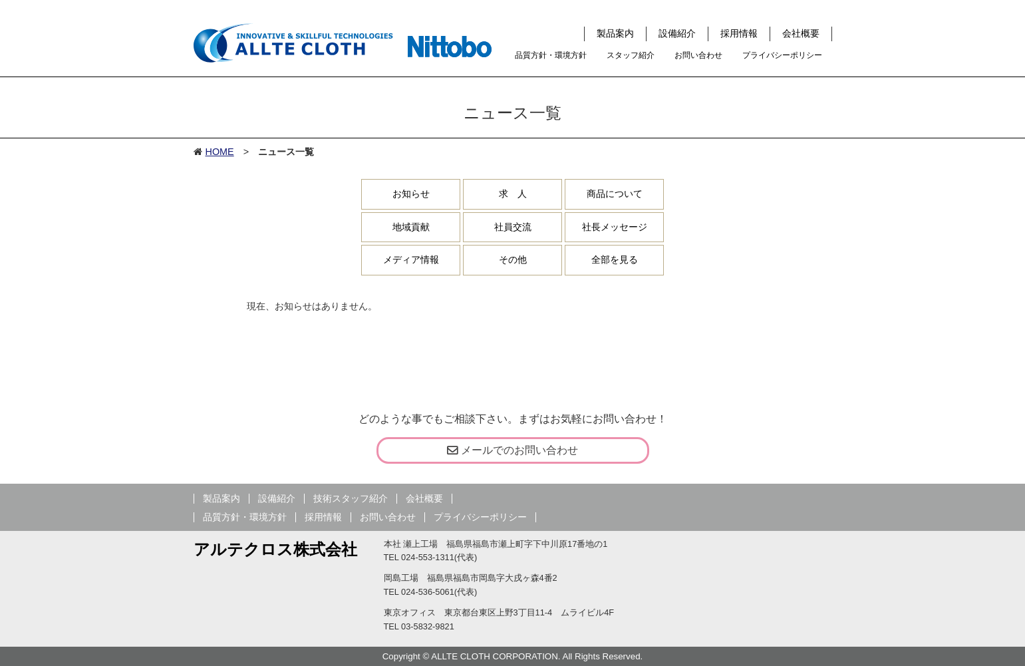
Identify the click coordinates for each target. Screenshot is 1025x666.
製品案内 (615, 33)
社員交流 (512, 227)
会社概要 (800, 33)
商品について (615, 193)
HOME (220, 151)
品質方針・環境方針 (551, 55)
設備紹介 (677, 33)
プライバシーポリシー (782, 55)
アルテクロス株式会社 (275, 549)
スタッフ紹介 (631, 55)
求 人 (513, 193)
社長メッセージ (614, 227)
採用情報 (739, 33)
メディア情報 (411, 259)
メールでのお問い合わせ (512, 450)
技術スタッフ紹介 (350, 499)
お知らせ (411, 193)
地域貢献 (411, 227)
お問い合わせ (698, 55)
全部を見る (614, 259)
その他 (513, 259)
